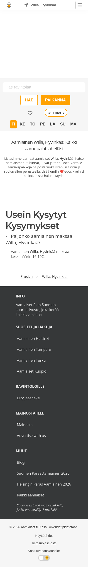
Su (63, 124)
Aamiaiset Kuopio (31, 371)
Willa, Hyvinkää (55, 276)
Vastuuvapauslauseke (44, 551)
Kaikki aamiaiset (30, 495)
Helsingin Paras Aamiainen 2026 (44, 484)
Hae (29, 100)
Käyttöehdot (44, 536)
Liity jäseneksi (28, 397)
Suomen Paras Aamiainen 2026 (43, 473)
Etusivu (27, 276)
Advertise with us (31, 435)
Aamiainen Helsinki (33, 338)
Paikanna (55, 100)
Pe (42, 124)
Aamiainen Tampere (34, 349)
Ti (13, 124)
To (32, 124)
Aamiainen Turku (31, 360)
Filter (56, 112)
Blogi (21, 462)
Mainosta (25, 424)
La (52, 124)
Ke (22, 124)
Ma (73, 124)
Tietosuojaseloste (43, 543)
